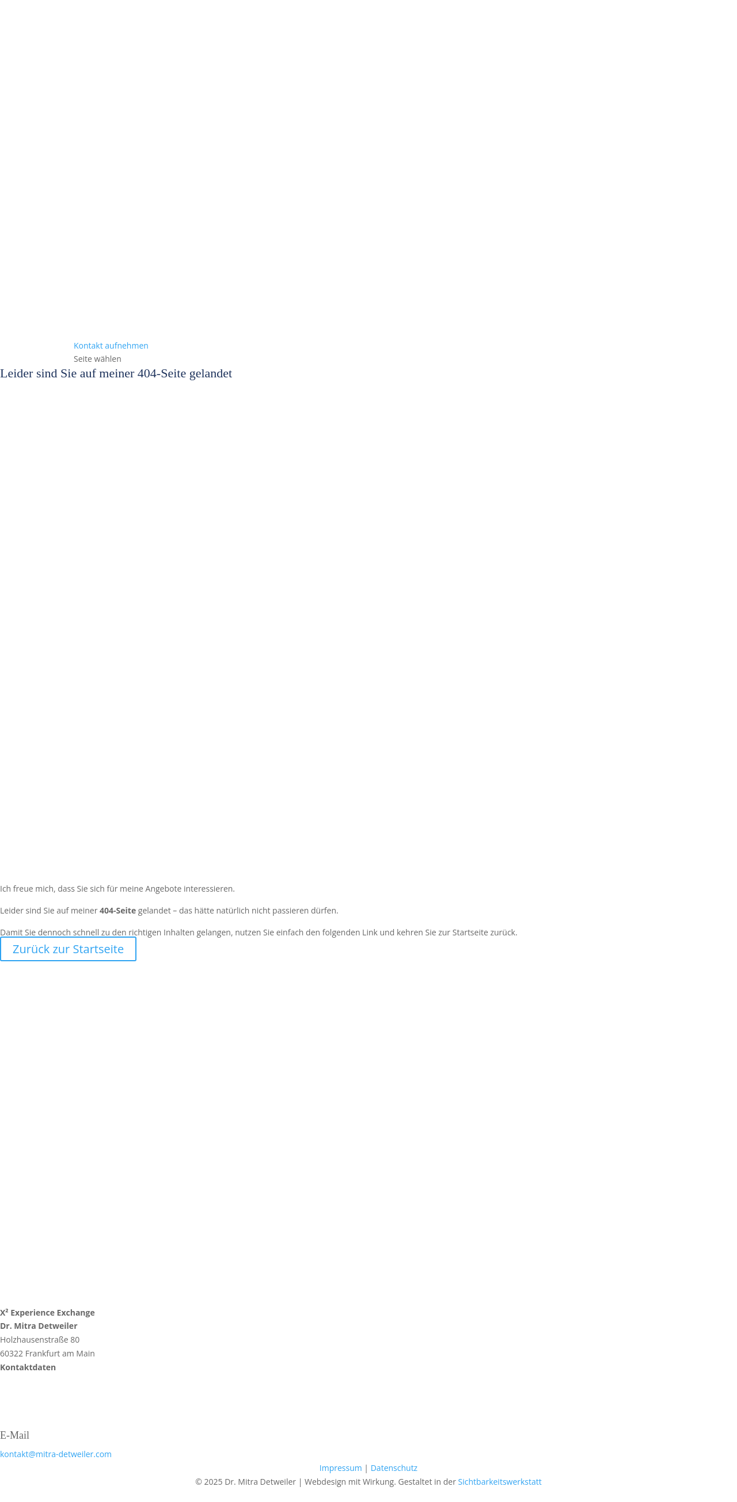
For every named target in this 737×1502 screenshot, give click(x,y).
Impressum (341, 1467)
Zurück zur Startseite (68, 949)
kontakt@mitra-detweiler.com (56, 1454)
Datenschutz (394, 1467)
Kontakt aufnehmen (111, 345)
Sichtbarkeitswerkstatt (500, 1481)
